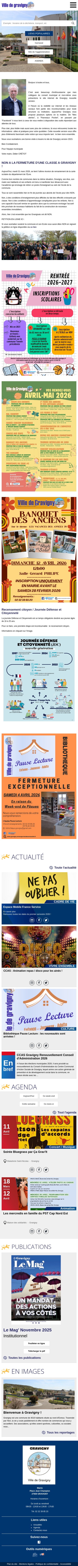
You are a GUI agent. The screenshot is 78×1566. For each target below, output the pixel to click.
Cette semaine (28, 1104)
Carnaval (39, 43)
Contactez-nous (40, 1530)
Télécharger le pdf (36, 1351)
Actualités (37, 1525)
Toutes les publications (24, 1357)
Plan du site (12, 1564)
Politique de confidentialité (47, 1564)
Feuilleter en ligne (36, 1343)
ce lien (33, 227)
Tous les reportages (61, 1432)
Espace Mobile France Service (22, 907)
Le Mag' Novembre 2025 (27, 1330)
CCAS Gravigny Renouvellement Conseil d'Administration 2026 (45, 1056)
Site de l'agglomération (39, 52)
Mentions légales (26, 1564)
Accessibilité (65, 1564)
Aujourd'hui (28, 1096)
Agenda (36, 1527)
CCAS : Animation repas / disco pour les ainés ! (32, 970)
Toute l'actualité (65, 867)
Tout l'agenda (67, 1112)
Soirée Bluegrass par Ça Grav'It (25, 1152)
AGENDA (39, 61)
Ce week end (49, 1096)
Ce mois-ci (49, 1104)
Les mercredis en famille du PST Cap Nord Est (35, 1213)
